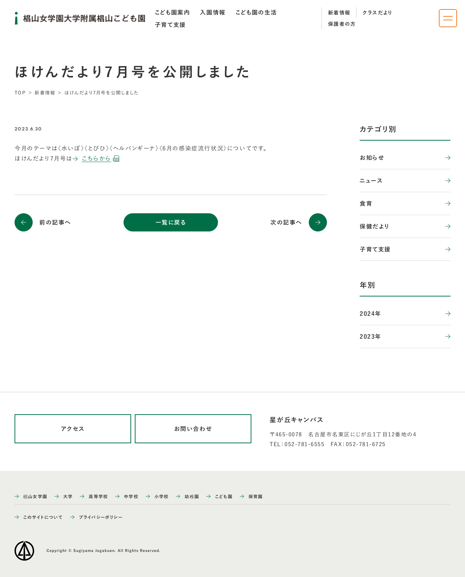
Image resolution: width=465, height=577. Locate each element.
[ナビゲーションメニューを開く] (448, 18)
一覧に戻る (170, 222)
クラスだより (377, 12)
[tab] (172, 12)
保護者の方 (342, 24)
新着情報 (339, 12)
